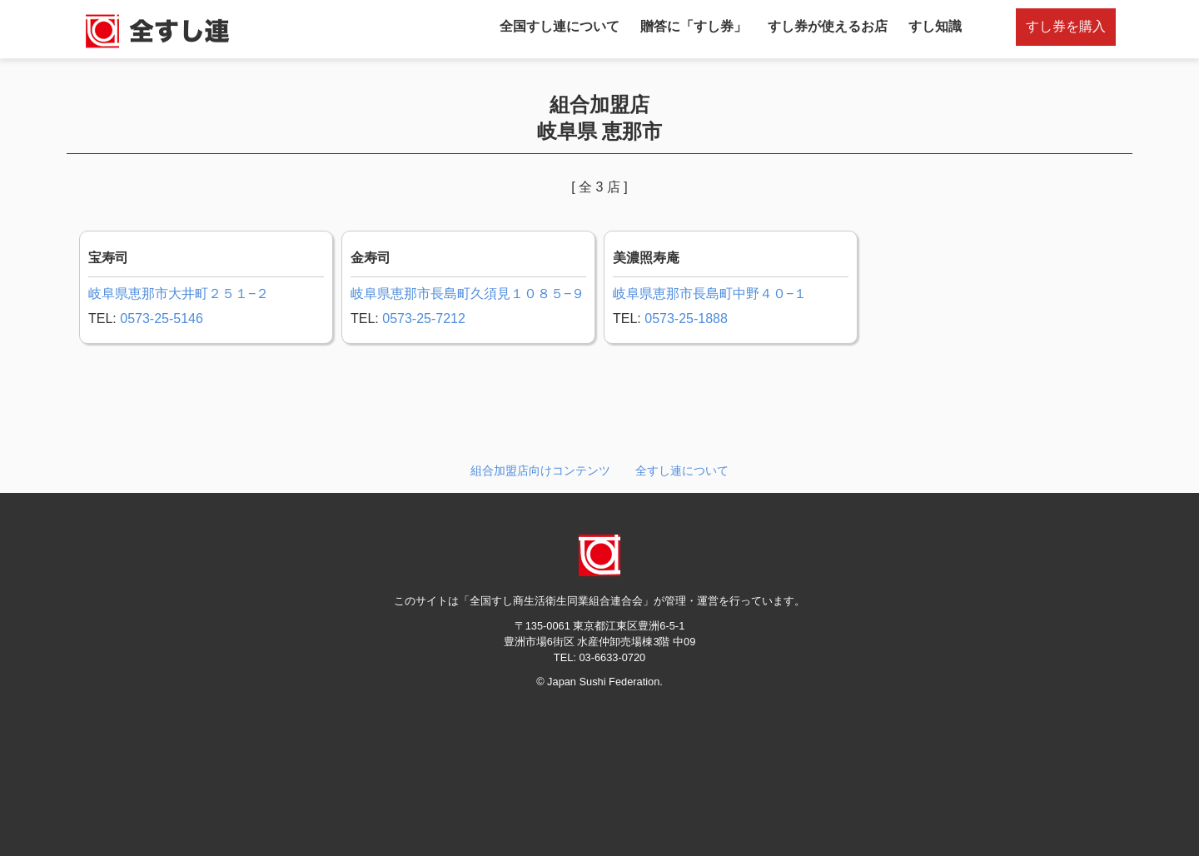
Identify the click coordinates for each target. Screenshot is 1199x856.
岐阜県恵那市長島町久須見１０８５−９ (468, 293)
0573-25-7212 (423, 318)
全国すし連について (559, 26)
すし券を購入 (1066, 26)
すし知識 (935, 26)
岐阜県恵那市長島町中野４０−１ (710, 293)
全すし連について (682, 470)
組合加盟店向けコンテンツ (540, 470)
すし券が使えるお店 (828, 26)
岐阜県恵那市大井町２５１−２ (178, 293)
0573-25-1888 (686, 318)
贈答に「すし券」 (693, 26)
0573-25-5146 (161, 318)
